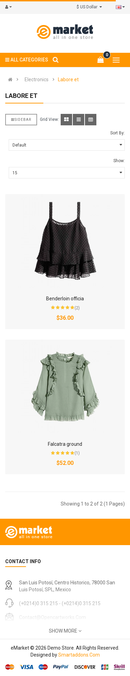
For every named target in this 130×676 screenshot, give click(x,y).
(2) (77, 308)
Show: (119, 160)
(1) (77, 453)
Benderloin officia (65, 298)
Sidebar (21, 120)
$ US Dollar (89, 7)
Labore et (68, 79)
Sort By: (117, 133)
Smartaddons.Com (79, 655)
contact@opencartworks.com (52, 617)
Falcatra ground (65, 444)
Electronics (37, 79)
